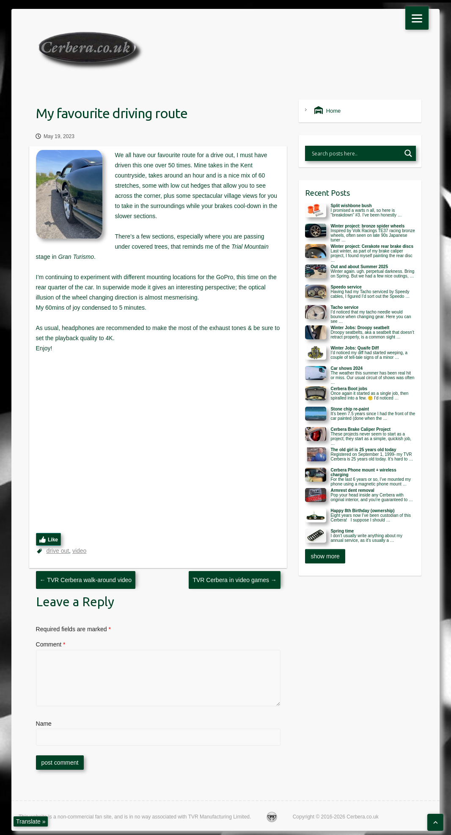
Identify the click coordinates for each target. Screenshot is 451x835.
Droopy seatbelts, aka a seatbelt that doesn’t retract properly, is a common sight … (372, 334)
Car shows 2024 (346, 368)
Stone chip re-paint (349, 409)
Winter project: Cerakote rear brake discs (371, 246)
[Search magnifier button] (408, 153)
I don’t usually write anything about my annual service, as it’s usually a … (366, 538)
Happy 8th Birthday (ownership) (362, 510)
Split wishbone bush (350, 205)
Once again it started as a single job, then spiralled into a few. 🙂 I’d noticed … (369, 395)
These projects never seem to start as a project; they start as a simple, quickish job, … (370, 439)
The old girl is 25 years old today (363, 449)
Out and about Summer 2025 (359, 266)
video (79, 550)
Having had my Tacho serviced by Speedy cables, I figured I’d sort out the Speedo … (370, 294)
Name (44, 723)
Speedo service (345, 287)
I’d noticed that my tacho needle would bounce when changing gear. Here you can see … (370, 317)
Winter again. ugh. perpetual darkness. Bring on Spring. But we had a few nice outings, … (372, 273)
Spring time (342, 531)
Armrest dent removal (352, 490)
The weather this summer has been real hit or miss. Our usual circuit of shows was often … (372, 378)
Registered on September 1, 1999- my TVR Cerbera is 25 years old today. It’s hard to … (371, 456)
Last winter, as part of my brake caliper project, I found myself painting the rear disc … (371, 256)
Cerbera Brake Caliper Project (360, 429)
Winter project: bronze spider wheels (367, 226)
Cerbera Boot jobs (348, 388)
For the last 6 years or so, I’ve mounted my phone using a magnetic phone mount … (370, 481)
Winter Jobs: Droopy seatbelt (359, 327)
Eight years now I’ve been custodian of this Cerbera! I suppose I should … (370, 517)
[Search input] (355, 153)
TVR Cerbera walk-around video (86, 580)
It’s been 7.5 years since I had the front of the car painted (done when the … (372, 416)
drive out (57, 550)
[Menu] (417, 18)
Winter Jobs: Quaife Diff (354, 348)
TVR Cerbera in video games (234, 580)
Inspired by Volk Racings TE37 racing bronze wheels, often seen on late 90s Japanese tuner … (372, 235)
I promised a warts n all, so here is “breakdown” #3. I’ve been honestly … (366, 212)
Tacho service (344, 307)
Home (327, 111)
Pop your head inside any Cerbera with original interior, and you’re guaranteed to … (371, 497)
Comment (51, 644)
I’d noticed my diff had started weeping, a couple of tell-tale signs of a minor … (368, 355)
